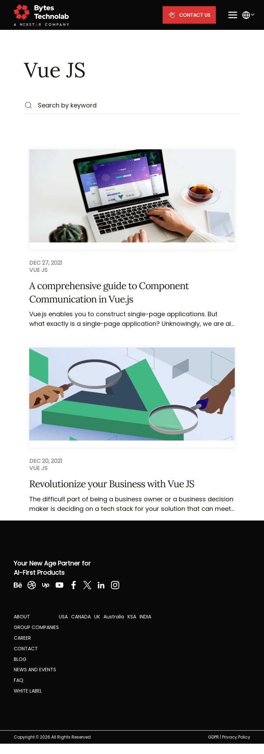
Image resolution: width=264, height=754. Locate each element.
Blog (20, 659)
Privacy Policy (236, 737)
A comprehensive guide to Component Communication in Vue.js (109, 292)
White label (28, 690)
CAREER (22, 638)
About (22, 616)
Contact (26, 648)
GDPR (213, 737)
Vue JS (38, 270)
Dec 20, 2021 (45, 461)
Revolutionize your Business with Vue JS (111, 484)
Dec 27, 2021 (45, 263)
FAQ (18, 680)
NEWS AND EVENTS (35, 669)
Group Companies (36, 627)
